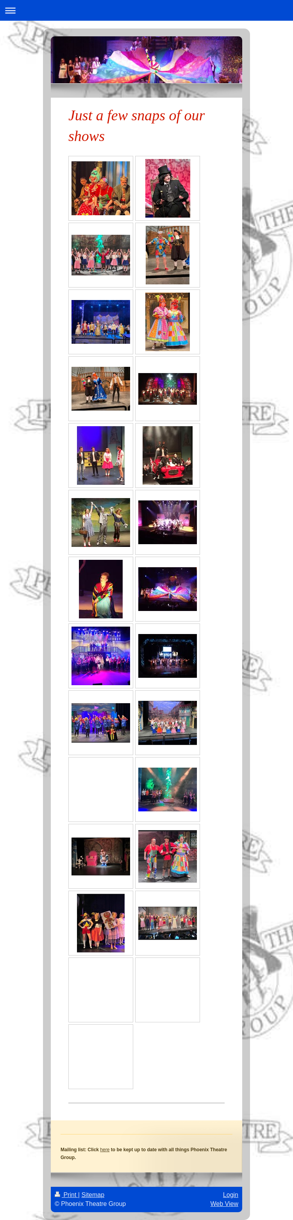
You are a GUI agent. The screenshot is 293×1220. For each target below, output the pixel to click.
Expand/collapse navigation (146, 10)
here (104, 1149)
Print (66, 1194)
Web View (224, 1203)
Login (230, 1194)
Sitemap (92, 1194)
